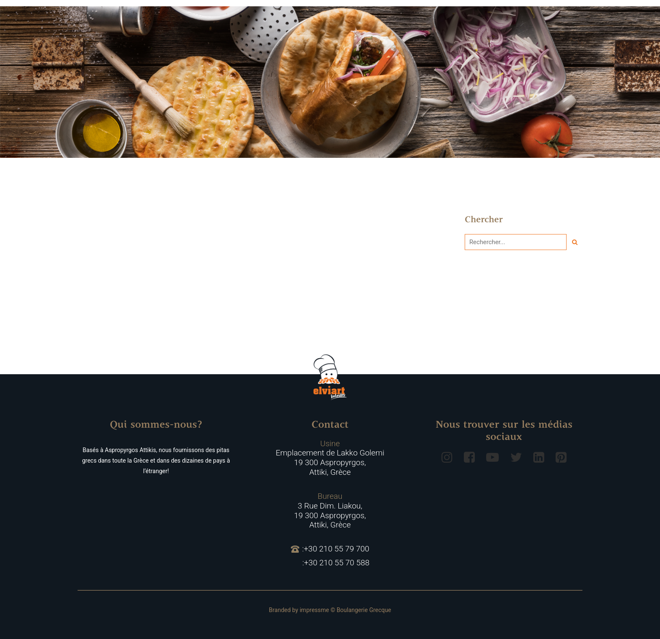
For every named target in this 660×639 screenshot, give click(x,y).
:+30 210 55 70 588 (336, 562)
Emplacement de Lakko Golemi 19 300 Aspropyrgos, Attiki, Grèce (330, 458)
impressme (314, 610)
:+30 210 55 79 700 (330, 549)
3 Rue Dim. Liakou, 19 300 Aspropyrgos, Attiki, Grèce (330, 511)
